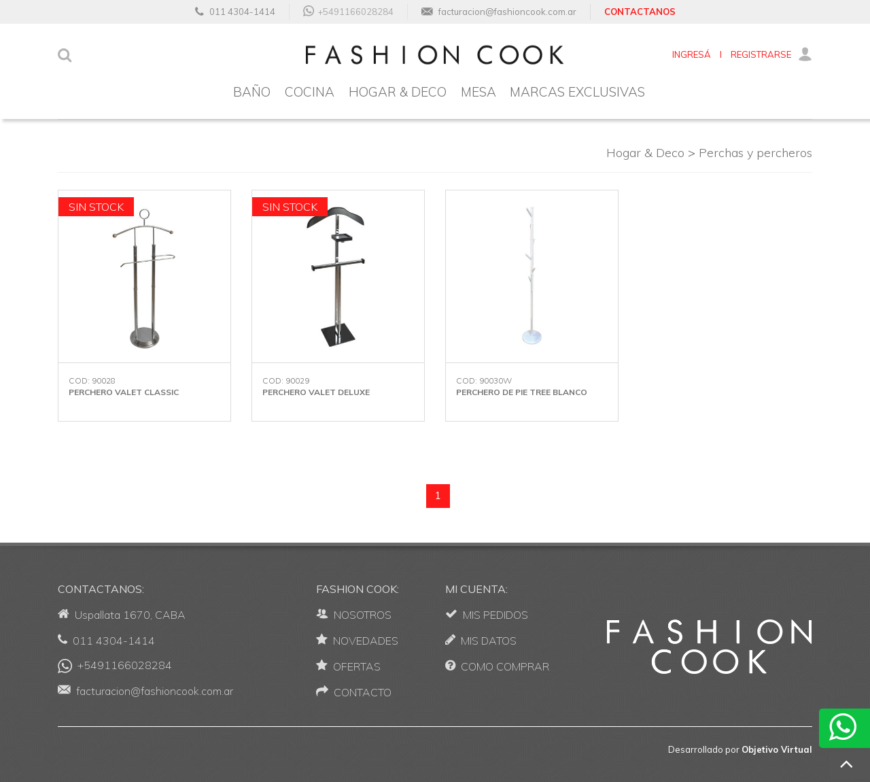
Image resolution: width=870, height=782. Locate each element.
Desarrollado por (740, 749)
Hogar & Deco (645, 152)
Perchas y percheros (755, 152)
